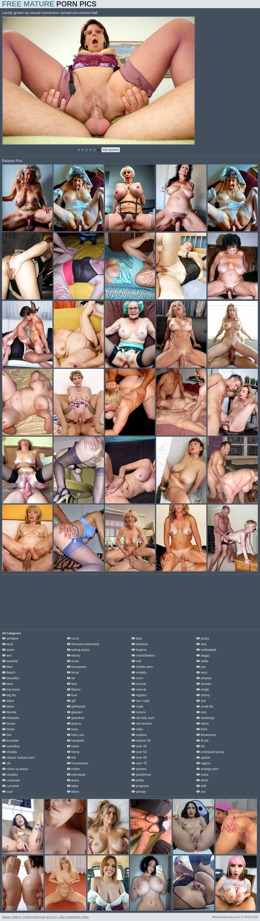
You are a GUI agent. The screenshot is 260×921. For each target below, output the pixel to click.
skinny (203, 695)
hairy (72, 729)
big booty (11, 689)
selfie (202, 661)
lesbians (139, 644)
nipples (138, 695)
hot (71, 757)
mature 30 (141, 740)
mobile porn (142, 667)
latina (73, 791)
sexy (201, 672)
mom (137, 678)
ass (7, 655)
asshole (10, 661)
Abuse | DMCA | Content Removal (23, 917)
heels (73, 746)
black (8, 706)
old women (141, 723)
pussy (202, 638)
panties (138, 769)
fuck (72, 695)
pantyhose (141, 774)
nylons (138, 712)
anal (7, 644)
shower (203, 684)
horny (73, 752)
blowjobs (10, 718)
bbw (7, 667)
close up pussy (15, 769)
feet (72, 684)
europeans (77, 667)
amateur (10, 638)
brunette (10, 740)
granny (74, 723)
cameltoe (11, 746)
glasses (74, 712)
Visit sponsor (111, 149)
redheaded (206, 649)
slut (201, 701)
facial (73, 672)
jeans (73, 780)
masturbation (143, 655)
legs (136, 638)
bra (6, 735)
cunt (7, 791)
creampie (11, 780)
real (201, 644)
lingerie (138, 649)
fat (71, 678)
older (137, 729)
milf (136, 661)
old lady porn (143, 718)
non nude (140, 701)
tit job (202, 740)
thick (201, 729)
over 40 (139, 746)
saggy (202, 655)
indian (73, 769)
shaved (203, 678)
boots (8, 729)
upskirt (203, 757)
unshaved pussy (210, 752)
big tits (9, 695)
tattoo (202, 723)
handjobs (75, 740)
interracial (76, 774)
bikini (8, 701)
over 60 (139, 757)
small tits (204, 706)
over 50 (139, 752)
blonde (9, 712)
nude (137, 706)
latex (72, 786)
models (138, 672)
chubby (9, 752)
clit (6, 763)
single (202, 689)
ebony (73, 655)
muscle (138, 684)
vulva (202, 774)
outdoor (139, 735)
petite (137, 780)
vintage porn (207, 769)
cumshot (10, 786)
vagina (203, 763)
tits (200, 746)
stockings (205, 718)
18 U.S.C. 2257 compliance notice (67, 917)
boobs (8, 723)
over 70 (139, 763)
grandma (75, 718)
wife (201, 786)
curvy (73, 638)
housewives (77, 763)
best (7, 684)
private (138, 791)
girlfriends (76, 706)
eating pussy (78, 649)
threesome (206, 735)
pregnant (140, 786)
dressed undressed (83, 644)
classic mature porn (18, 757)
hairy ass (75, 735)
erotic (73, 661)
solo (201, 712)
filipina (74, 689)
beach (8, 672)
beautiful (10, 678)
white (202, 780)
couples (10, 774)
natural (138, 689)
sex (201, 667)
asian (8, 649)
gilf (71, 701)
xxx (201, 791)
